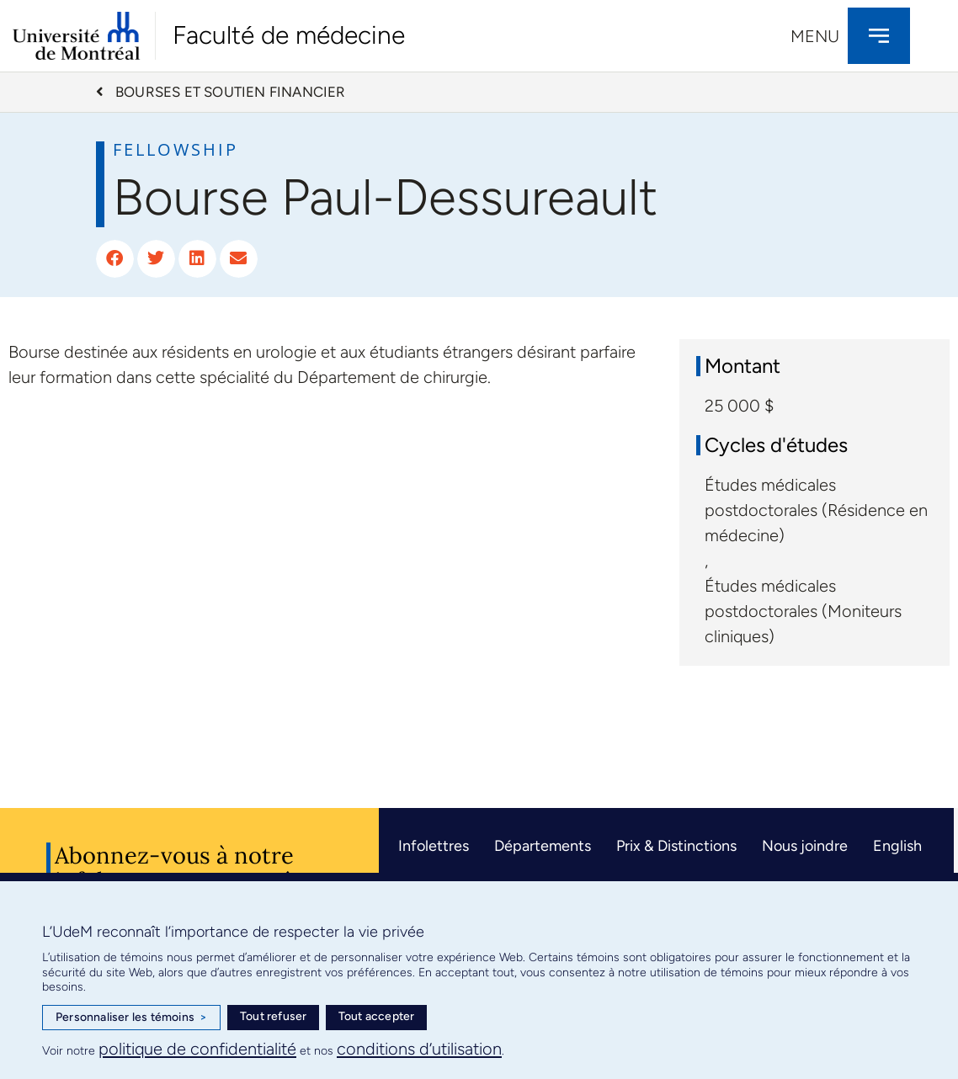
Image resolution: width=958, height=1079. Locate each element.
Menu (814, 36)
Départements (542, 846)
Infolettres (433, 846)
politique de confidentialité (197, 1049)
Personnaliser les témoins (131, 1017)
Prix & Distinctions (676, 846)
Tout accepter (376, 1016)
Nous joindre (805, 846)
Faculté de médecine (289, 34)
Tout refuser (273, 1016)
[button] (115, 259)
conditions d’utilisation (419, 1049)
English (897, 846)
